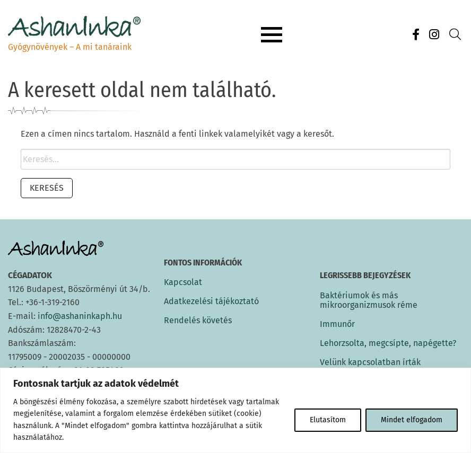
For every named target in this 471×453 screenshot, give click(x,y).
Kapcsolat (183, 282)
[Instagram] (434, 34)
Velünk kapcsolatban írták (370, 362)
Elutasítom (328, 419)
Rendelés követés (198, 320)
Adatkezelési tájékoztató (211, 301)
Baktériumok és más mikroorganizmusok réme (368, 300)
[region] (235, 410)
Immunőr (337, 324)
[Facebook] (416, 34)
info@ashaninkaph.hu (80, 316)
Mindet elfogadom (411, 419)
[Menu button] (271, 35)
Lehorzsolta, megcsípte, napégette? (388, 343)
